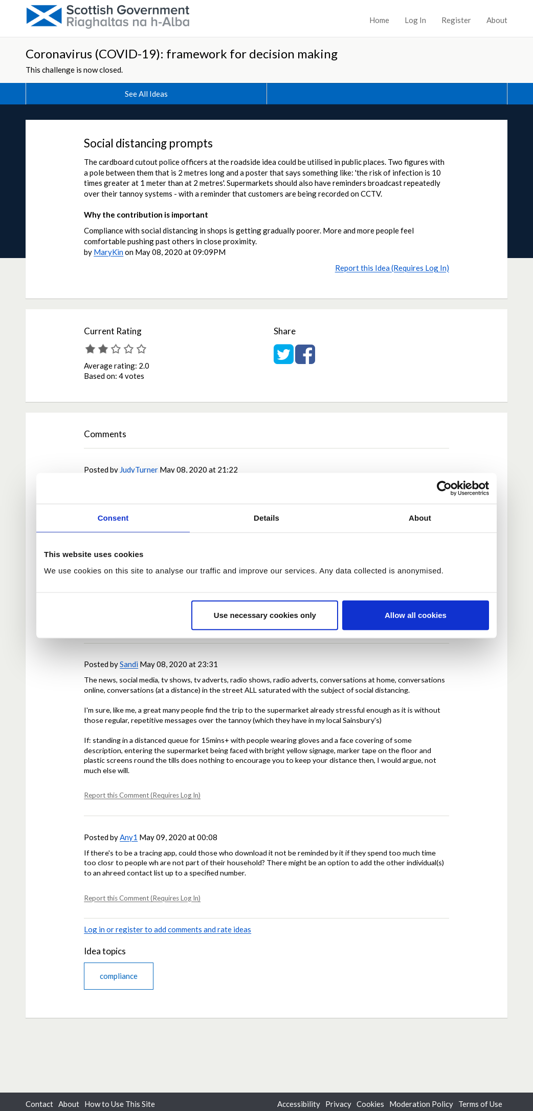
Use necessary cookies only (265, 614)
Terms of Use (480, 1103)
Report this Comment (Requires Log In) (142, 795)
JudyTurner (139, 469)
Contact (39, 1103)
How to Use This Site (119, 1103)
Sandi (129, 664)
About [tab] (420, 518)
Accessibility (298, 1103)
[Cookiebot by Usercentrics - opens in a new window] (444, 488)
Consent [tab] (113, 518)
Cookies (370, 1103)
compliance (119, 975)
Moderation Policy (421, 1103)
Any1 (129, 837)
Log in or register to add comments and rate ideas (167, 929)
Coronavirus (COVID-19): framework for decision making (182, 53)
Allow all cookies (416, 614)
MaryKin (108, 252)
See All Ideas (146, 93)
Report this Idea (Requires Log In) (392, 267)
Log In (415, 20)
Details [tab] (266, 518)
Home (379, 20)
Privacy (338, 1103)
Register (456, 20)
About (496, 20)
